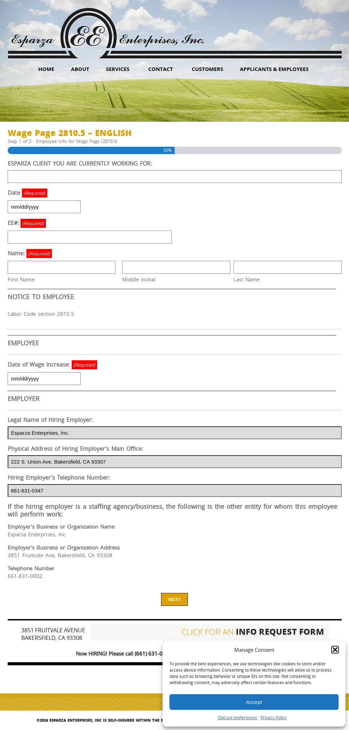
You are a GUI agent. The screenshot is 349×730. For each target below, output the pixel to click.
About (80, 68)
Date (27, 193)
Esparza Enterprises (107, 28)
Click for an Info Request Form (253, 632)
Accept (254, 702)
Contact (160, 68)
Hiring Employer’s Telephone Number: (59, 477)
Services (117, 68)
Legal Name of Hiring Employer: (50, 420)
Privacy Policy (274, 717)
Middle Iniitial (139, 279)
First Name (21, 279)
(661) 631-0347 (153, 653)
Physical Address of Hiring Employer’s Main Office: (75, 448)
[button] (335, 649)
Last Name (246, 279)
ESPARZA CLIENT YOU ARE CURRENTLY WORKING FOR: (80, 163)
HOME (46, 68)
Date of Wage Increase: (52, 364)
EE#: (27, 223)
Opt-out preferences (237, 717)
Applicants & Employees (274, 68)
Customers (207, 68)
